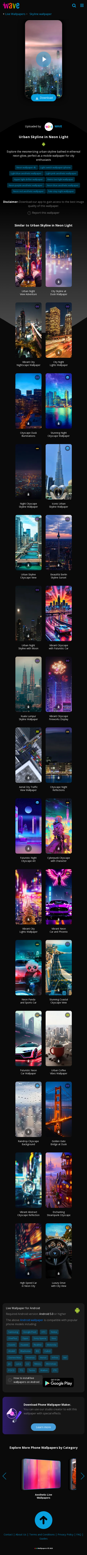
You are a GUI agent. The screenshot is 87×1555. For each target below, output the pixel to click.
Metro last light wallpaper (60, 179)
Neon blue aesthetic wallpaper (62, 185)
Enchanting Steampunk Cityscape (58, 1213)
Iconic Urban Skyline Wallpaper (58, 505)
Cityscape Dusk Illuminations (28, 434)
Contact (8, 1534)
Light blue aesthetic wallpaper (26, 173)
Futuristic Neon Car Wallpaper (28, 1072)
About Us (21, 1534)
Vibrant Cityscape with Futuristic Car (58, 647)
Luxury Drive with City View (58, 1284)
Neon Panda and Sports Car (28, 1001)
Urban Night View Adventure (28, 292)
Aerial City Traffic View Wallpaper (28, 788)
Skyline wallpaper (41, 14)
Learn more (43, 1427)
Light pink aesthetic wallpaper (61, 173)
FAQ (78, 1534)
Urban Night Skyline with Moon (28, 647)
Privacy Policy (65, 1534)
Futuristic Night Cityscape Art (28, 859)
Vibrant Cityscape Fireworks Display (58, 717)
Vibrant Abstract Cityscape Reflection (28, 1213)
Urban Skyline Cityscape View (28, 576)
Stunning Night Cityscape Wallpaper (59, 434)
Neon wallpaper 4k (26, 167)
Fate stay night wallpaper (61, 191)
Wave (53, 126)
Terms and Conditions (42, 1534)
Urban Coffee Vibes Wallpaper (58, 1072)
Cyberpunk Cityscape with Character (58, 859)
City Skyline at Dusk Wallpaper (58, 292)
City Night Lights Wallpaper (59, 363)
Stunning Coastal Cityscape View (58, 1001)
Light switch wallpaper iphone (55, 167)
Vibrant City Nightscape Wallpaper (28, 363)
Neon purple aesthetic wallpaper (26, 185)
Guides (44, 1538)
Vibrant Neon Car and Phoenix (59, 930)
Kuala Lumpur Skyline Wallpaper (28, 717)
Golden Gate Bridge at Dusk (59, 1143)
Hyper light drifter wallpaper (28, 179)
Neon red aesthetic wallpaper (28, 191)
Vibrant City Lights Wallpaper (28, 930)
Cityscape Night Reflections (58, 788)
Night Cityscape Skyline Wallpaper (28, 505)
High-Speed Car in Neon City (28, 1284)
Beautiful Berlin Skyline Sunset (58, 576)
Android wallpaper (31, 1320)
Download (43, 98)
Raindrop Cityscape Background (28, 1143)
